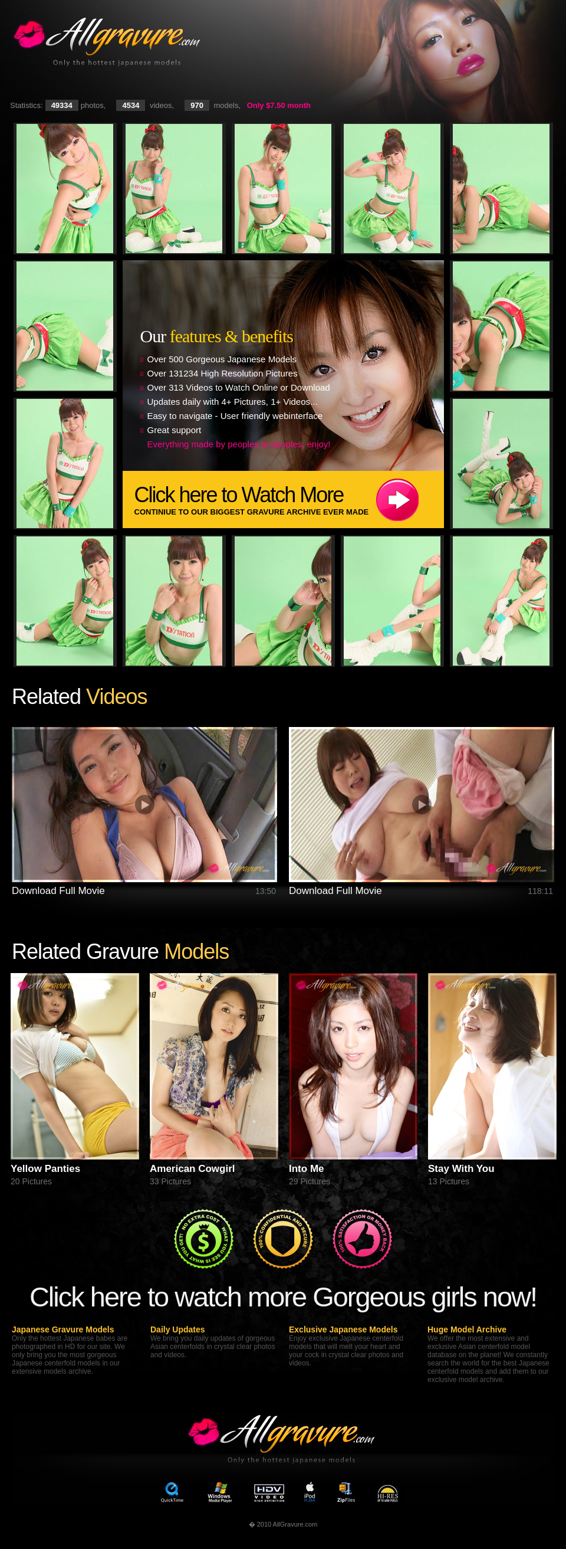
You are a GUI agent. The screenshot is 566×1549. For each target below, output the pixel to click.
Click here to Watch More (289, 499)
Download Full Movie (58, 890)
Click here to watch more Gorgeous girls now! (283, 1296)
